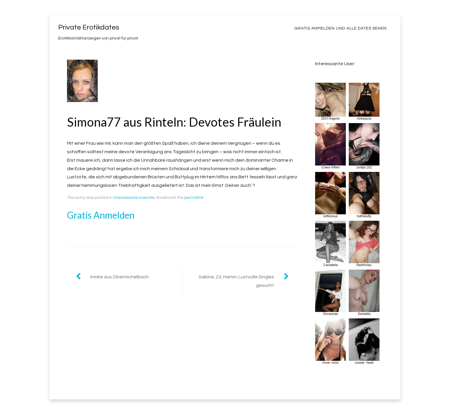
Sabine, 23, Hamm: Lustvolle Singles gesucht (236, 281)
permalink (193, 198)
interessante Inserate (134, 198)
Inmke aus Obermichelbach (119, 277)
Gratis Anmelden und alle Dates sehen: (341, 28)
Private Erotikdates (88, 27)
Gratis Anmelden (101, 215)
